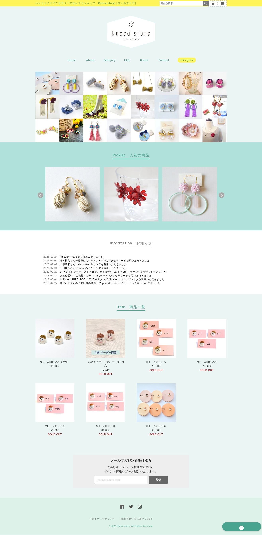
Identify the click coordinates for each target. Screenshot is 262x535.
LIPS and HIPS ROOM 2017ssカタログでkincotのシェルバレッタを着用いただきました (112, 280)
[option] (72, 195)
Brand (144, 60)
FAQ (127, 60)
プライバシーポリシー (102, 519)
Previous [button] (40, 196)
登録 (158, 480)
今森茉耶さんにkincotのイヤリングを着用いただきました (93, 265)
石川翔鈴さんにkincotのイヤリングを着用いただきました (93, 268)
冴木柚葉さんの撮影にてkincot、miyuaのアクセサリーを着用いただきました (105, 261)
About (90, 60)
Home (72, 60)
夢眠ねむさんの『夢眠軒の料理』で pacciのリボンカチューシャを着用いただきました (110, 283)
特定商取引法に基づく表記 (136, 519)
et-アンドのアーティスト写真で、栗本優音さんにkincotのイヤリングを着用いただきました (113, 272)
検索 (206, 3)
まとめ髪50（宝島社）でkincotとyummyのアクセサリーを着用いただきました (106, 276)
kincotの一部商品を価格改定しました (82, 257)
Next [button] (222, 196)
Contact (163, 60)
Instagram (187, 60)
